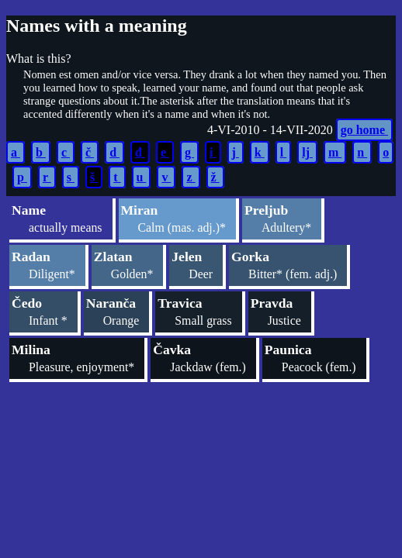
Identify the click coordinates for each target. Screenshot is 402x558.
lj (307, 152)
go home (364, 129)
